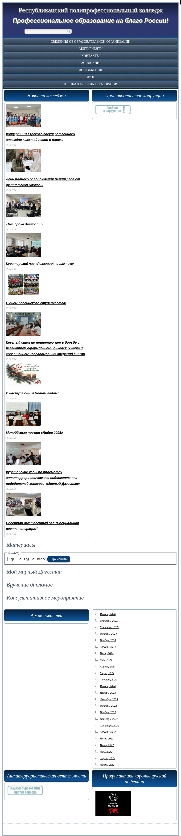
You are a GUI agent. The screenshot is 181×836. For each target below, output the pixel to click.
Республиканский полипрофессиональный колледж (91, 10)
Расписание (91, 63)
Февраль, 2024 (108, 679)
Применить (59, 559)
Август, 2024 (108, 647)
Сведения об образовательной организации (91, 41)
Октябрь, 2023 (109, 699)
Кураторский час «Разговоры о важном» (40, 264)
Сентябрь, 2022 (109, 725)
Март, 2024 (107, 673)
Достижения (90, 70)
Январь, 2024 (107, 686)
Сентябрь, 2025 (109, 627)
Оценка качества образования (90, 84)
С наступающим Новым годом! (32, 393)
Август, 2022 (108, 732)
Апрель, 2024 (107, 666)
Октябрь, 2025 (109, 620)
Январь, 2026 (107, 614)
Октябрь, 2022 (109, 719)
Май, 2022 (106, 751)
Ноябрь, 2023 (108, 692)
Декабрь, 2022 (108, 705)
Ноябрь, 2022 (108, 712)
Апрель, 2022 (107, 758)
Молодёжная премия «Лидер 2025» (34, 433)
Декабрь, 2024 (108, 633)
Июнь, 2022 (107, 745)
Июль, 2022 (107, 738)
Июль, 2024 (107, 653)
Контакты (90, 56)
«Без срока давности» (24, 224)
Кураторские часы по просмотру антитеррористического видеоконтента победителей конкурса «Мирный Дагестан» (43, 478)
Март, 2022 (107, 764)
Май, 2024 (106, 660)
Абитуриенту (90, 49)
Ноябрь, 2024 (108, 640)
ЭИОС (90, 77)
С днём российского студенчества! (36, 303)
